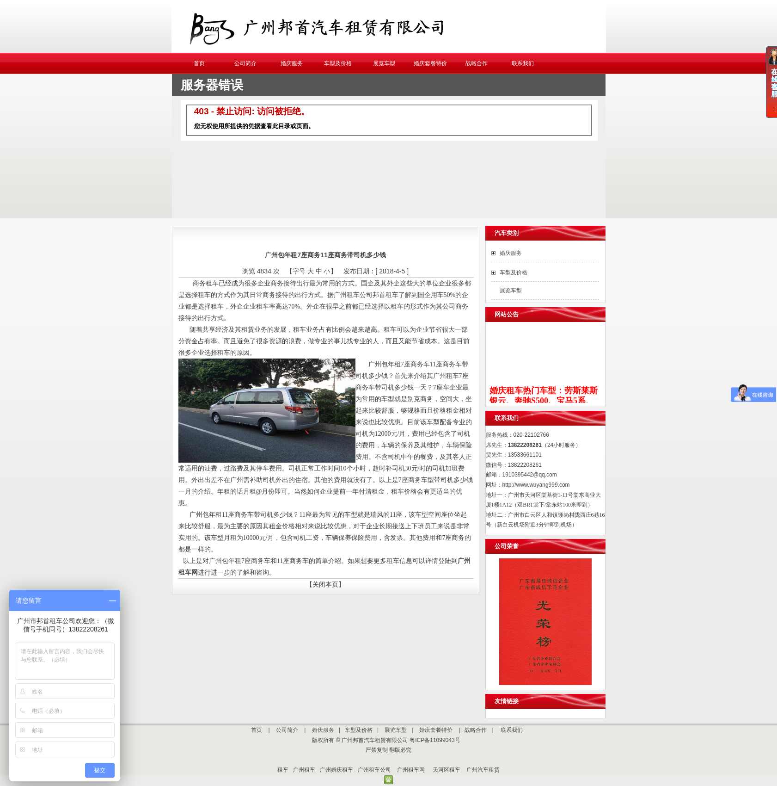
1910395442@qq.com (529, 474)
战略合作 (476, 63)
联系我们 (523, 63)
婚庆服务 (292, 63)
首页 (199, 63)
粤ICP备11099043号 (435, 740)
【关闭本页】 (325, 584)
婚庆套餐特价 (430, 63)
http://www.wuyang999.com (536, 485)
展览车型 (384, 63)
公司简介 (245, 63)
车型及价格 (338, 63)
